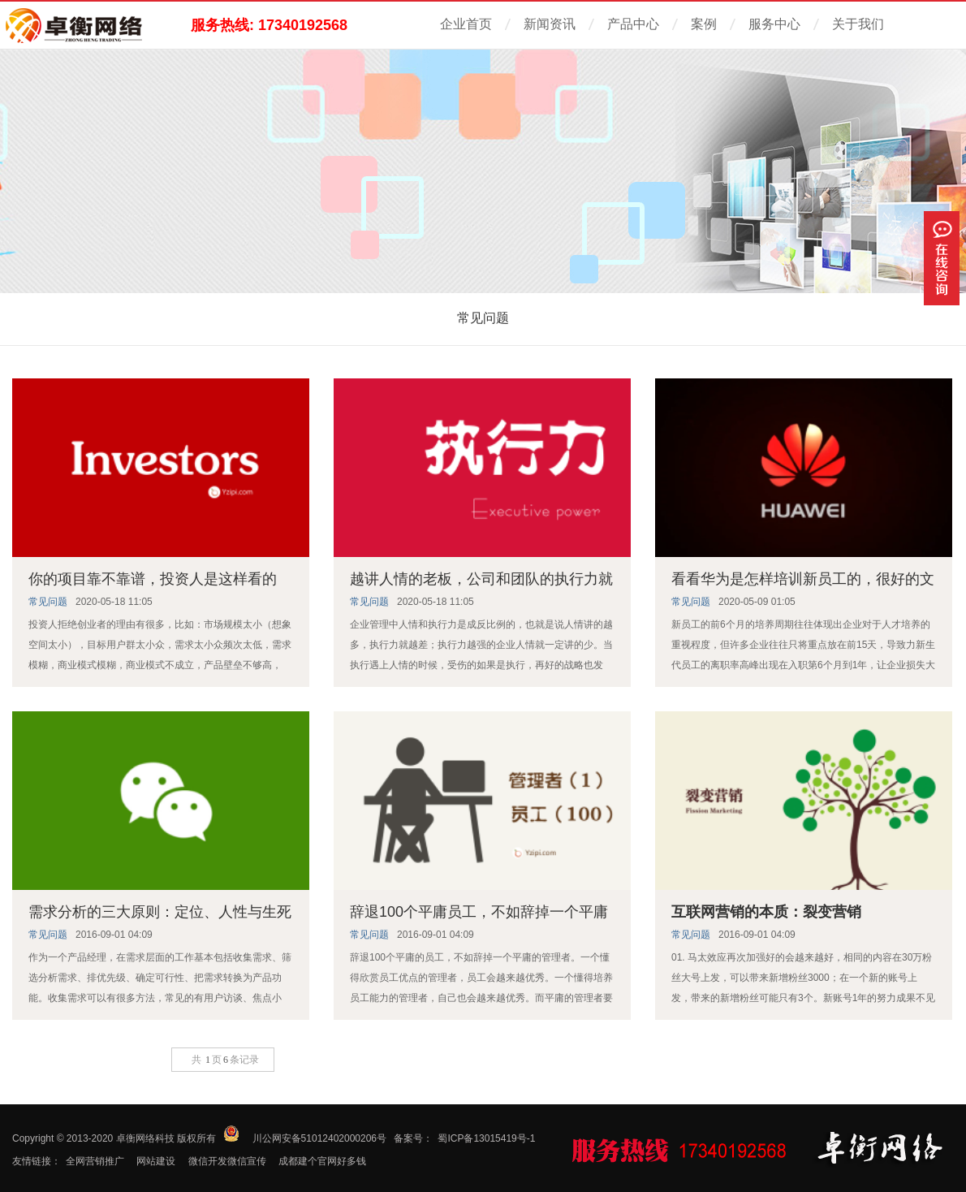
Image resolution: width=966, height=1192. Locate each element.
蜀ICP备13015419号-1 (486, 1138)
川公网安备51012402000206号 (319, 1138)
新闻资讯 (550, 24)
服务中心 (774, 24)
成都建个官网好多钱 (322, 1161)
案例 (704, 24)
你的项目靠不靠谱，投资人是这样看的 (152, 579)
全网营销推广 (95, 1161)
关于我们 (858, 24)
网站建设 (155, 1161)
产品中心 (633, 24)
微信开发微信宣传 (227, 1161)
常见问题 (483, 318)
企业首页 (466, 24)
